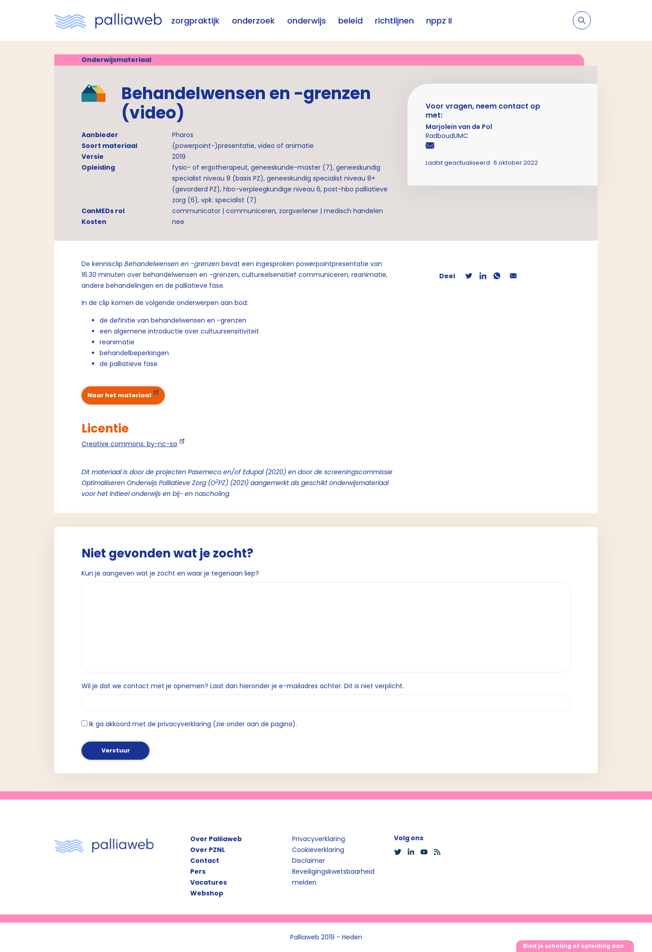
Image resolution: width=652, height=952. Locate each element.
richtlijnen (394, 20)
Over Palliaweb (216, 838)
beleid (350, 20)
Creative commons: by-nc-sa (129, 443)
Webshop (206, 893)
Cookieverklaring (318, 849)
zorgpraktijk (195, 20)
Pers (198, 871)
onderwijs (306, 20)
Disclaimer (308, 860)
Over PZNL (207, 849)
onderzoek (253, 20)
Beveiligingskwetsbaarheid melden (333, 877)
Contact (204, 860)
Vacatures (208, 882)
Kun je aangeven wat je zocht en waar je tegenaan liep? (170, 573)
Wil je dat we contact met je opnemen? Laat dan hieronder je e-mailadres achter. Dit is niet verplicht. (243, 685)
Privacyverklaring (318, 838)
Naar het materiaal (119, 395)
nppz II (439, 20)
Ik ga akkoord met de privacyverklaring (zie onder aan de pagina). (193, 723)
